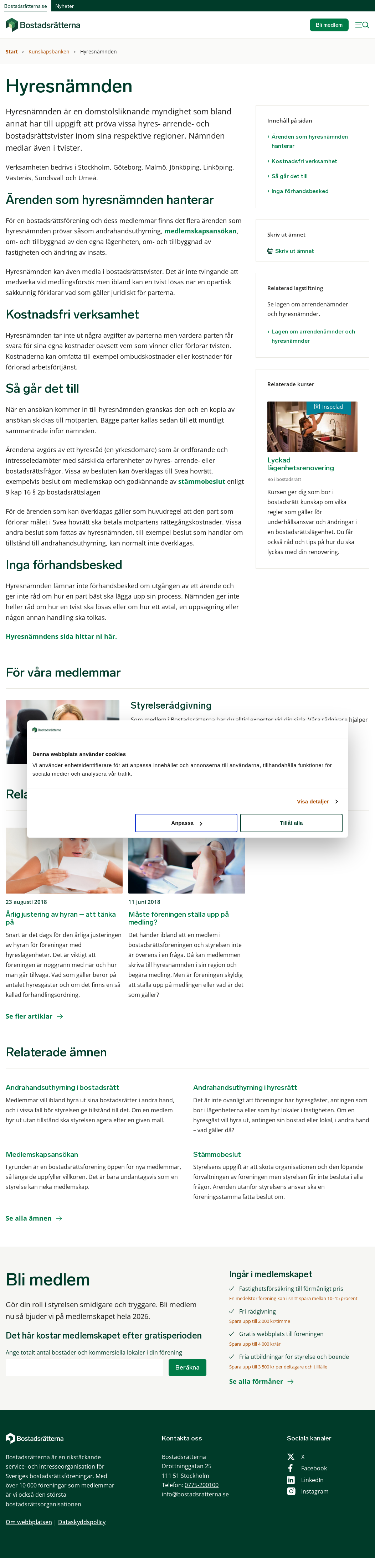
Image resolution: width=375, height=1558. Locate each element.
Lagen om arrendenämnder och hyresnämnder (313, 336)
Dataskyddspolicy (82, 1522)
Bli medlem (329, 25)
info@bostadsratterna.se (195, 1494)
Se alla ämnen (29, 1218)
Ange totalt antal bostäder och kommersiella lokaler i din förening (94, 1352)
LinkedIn (312, 1480)
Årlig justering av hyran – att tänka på (61, 918)
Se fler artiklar (29, 1016)
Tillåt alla (291, 823)
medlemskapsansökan (200, 231)
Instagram (315, 1491)
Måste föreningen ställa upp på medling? (178, 918)
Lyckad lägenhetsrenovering (300, 464)
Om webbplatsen (29, 1522)
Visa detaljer (313, 801)
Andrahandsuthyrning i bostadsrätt (62, 1087)
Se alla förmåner (256, 1381)
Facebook (314, 1468)
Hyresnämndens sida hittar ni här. (61, 636)
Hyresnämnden (99, 51)
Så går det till (290, 176)
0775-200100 (202, 1485)
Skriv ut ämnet (294, 251)
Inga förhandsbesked (300, 191)
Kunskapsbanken (50, 51)
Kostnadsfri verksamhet (304, 161)
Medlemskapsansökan (42, 1154)
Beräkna (187, 1367)
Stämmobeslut (217, 1154)
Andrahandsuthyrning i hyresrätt (245, 1087)
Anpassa (186, 823)
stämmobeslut (201, 481)
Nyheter (65, 6)
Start (12, 51)
